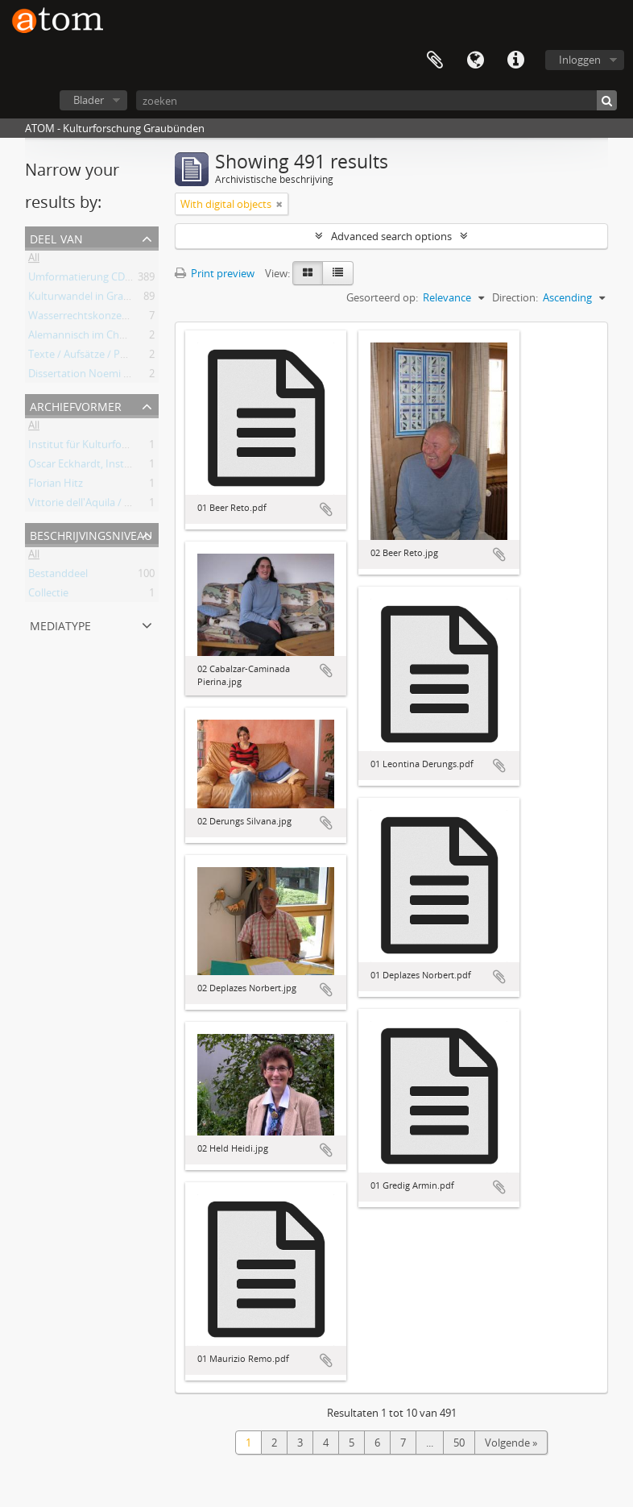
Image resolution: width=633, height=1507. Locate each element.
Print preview (214, 273)
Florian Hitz (55, 486)
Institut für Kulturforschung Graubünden (126, 447)
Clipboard (435, 60)
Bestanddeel (58, 576)
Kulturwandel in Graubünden (98, 299)
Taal (475, 60)
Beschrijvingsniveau (91, 534)
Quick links (515, 60)
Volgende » (511, 1442)
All (33, 260)
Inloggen (580, 59)
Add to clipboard (326, 509)
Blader (88, 100)
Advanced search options (391, 236)
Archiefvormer (76, 405)
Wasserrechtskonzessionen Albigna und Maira (138, 318)
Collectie (48, 595)
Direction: (515, 297)
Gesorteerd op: (382, 297)
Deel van (56, 237)
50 (459, 1442)
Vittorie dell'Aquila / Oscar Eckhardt (112, 505)
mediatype (60, 624)
